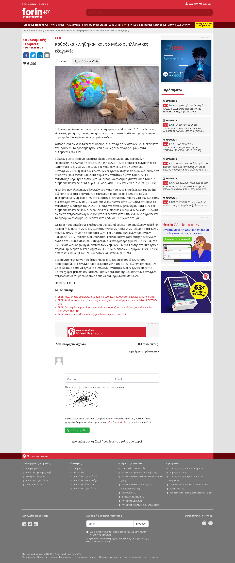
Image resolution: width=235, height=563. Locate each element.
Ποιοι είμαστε (66, 557)
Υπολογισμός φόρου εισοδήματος (186, 468)
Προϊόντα (42, 557)
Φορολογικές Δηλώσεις (138, 24)
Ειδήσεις (29, 24)
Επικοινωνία (29, 4)
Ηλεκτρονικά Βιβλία (95, 24)
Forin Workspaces (34, 484)
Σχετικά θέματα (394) (86, 61)
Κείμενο (63, 61)
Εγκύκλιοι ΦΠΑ (129, 492)
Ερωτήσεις (159, 24)
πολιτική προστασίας (100, 534)
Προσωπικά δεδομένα (110, 557)
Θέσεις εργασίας (150, 557)
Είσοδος (205, 4)
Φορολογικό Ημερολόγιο (86, 480)
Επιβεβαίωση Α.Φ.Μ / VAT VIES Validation (189, 484)
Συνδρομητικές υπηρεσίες (204, 24)
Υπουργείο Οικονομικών (133, 468)
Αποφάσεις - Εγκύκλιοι (130, 463)
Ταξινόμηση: (143, 351)
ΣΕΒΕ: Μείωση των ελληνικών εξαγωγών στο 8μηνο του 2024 (92, 314)
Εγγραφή (192, 3)
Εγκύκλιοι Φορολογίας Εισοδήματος (139, 472)
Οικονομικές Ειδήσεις (42, 30)
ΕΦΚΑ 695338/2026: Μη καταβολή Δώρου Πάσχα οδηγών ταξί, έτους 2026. (185, 203)
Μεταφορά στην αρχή (37, 456)
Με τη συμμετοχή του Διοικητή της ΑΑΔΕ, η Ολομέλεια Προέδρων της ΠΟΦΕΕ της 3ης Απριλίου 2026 (185, 108)
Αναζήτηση (183, 24)
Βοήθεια (43, 4)
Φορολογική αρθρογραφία (39, 472)
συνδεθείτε (123, 422)
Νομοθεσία (42, 24)
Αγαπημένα (79, 472)
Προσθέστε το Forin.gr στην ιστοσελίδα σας (191, 492)
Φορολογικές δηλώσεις (37, 480)
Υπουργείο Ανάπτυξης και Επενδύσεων (141, 504)
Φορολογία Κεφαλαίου (133, 496)
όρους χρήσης (132, 531)
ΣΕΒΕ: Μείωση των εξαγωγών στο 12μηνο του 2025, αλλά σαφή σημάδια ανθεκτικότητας (106, 296)
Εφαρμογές (116, 24)
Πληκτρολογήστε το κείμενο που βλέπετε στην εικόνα (95, 387)
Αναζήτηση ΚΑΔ (177, 488)
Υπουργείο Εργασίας (132, 500)
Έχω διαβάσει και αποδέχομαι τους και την (118, 533)
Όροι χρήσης (28, 557)
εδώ (110, 422)
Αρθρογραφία (75, 24)
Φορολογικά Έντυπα (84, 484)
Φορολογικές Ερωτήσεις (85, 476)
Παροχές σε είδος (178, 472)
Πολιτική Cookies (131, 557)
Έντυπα (171, 24)
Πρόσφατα (173, 90)
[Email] (109, 523)
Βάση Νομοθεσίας (34, 468)
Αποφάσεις (58, 24)
